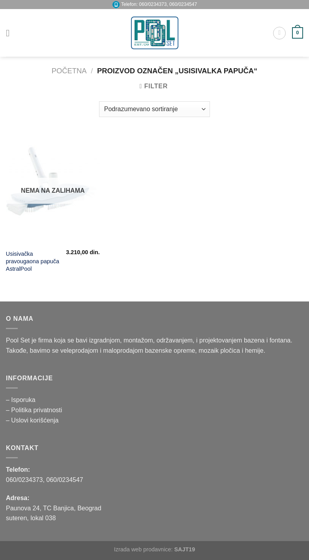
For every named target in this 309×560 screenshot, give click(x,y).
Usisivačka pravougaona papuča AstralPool (32, 261)
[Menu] (10, 33)
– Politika (19, 410)
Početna (69, 71)
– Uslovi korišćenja (32, 420)
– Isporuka (21, 399)
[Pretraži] (279, 33)
